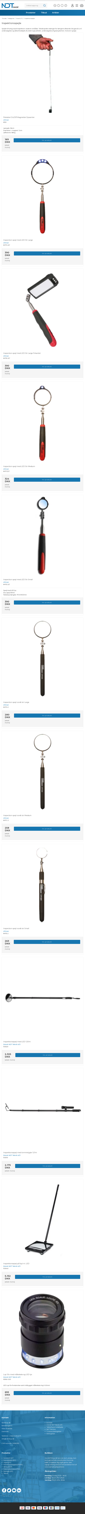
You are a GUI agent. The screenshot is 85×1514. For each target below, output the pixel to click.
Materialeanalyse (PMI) (11, 1469)
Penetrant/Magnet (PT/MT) (13, 1464)
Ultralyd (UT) (7, 1467)
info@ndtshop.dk (8, 1439)
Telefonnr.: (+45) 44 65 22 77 (11, 1436)
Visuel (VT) (7, 1462)
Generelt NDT (8, 1458)
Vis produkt (47, 140)
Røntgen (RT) (8, 1471)
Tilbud (5, 1473)
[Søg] (36, 5)
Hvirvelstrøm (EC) (9, 1460)
